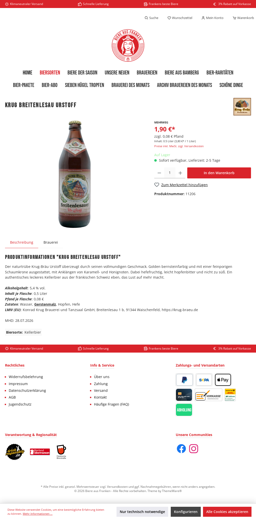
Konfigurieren (186, 511)
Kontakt (100, 397)
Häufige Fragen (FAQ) (111, 404)
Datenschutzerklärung (27, 390)
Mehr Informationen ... (37, 514)
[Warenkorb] (241, 17)
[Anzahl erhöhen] (180, 172)
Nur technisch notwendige (142, 511)
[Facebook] (181, 448)
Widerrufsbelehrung (26, 377)
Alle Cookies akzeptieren (227, 511)
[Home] (27, 73)
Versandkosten (117, 487)
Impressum (18, 384)
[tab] (21, 242)
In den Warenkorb (219, 172)
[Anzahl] (170, 172)
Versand (101, 390)
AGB (12, 397)
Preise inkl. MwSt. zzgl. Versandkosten (179, 146)
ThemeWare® (172, 491)
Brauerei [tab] (51, 242)
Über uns (102, 377)
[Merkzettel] (180, 17)
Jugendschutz (20, 404)
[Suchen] (151, 17)
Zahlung (101, 384)
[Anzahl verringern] (159, 172)
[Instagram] (193, 448)
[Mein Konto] (212, 17)
